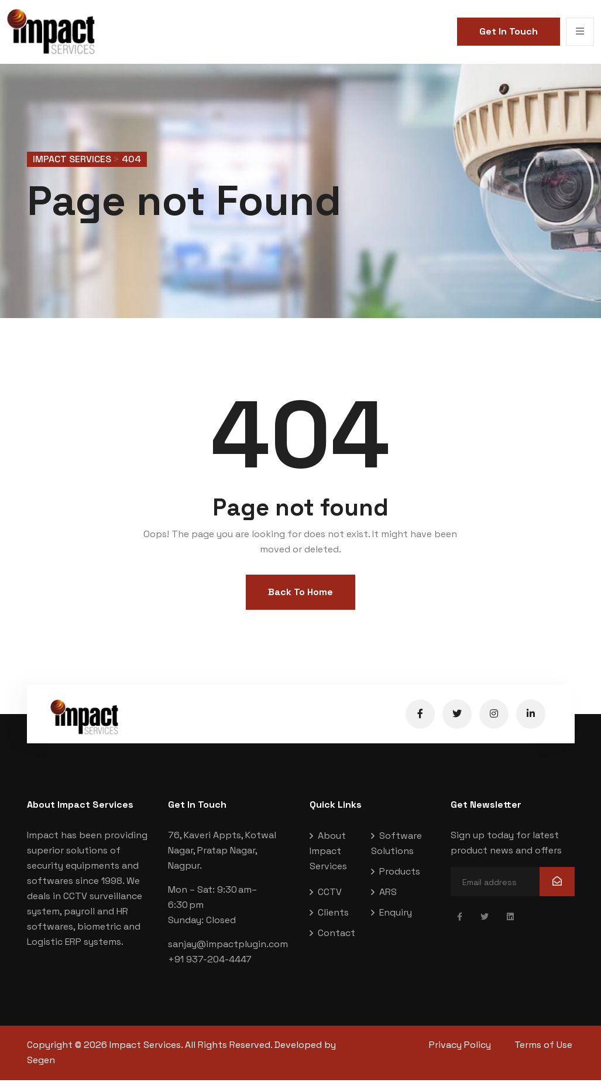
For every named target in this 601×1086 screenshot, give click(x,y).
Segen (41, 1066)
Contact (336, 939)
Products (399, 878)
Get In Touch (508, 31)
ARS (388, 898)
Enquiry (395, 919)
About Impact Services (328, 857)
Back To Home (300, 598)
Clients (333, 919)
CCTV (330, 898)
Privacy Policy (460, 1051)
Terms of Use (546, 1051)
